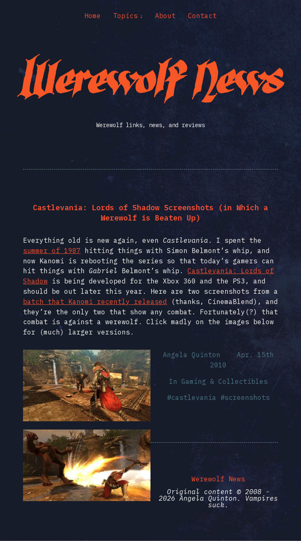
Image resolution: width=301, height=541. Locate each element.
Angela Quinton (191, 355)
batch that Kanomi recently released (95, 301)
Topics (125, 16)
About (165, 16)
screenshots (247, 397)
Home (92, 16)
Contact (202, 16)
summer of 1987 (52, 250)
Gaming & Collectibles (224, 381)
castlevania (193, 397)
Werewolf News (218, 479)
